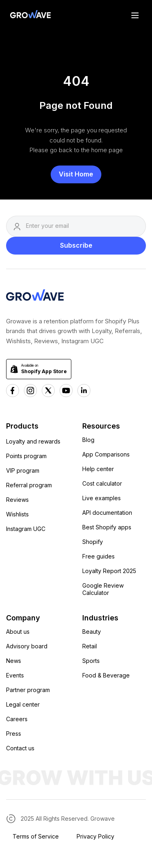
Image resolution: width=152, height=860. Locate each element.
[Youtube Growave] (66, 390)
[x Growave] (48, 390)
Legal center (23, 704)
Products (22, 426)
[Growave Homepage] (35, 296)
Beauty (91, 631)
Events (15, 675)
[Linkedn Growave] (83, 390)
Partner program (28, 689)
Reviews (17, 499)
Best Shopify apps (106, 527)
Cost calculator (102, 483)
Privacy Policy (95, 836)
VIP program (22, 470)
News (13, 660)
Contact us (20, 748)
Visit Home (76, 174)
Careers (17, 719)
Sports (91, 660)
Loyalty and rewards (33, 441)
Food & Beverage (106, 675)
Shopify (92, 541)
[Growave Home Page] (28, 15)
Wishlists (17, 514)
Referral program (29, 485)
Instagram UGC (25, 528)
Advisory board (26, 646)
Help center (98, 468)
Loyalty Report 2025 (109, 570)
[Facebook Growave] (12, 390)
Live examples (101, 498)
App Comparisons (106, 454)
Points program (26, 455)
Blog (88, 439)
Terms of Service (36, 836)
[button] (135, 15)
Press (13, 733)
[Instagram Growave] (30, 390)
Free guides (98, 556)
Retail (89, 646)
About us (18, 631)
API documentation (107, 512)
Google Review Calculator (103, 589)
